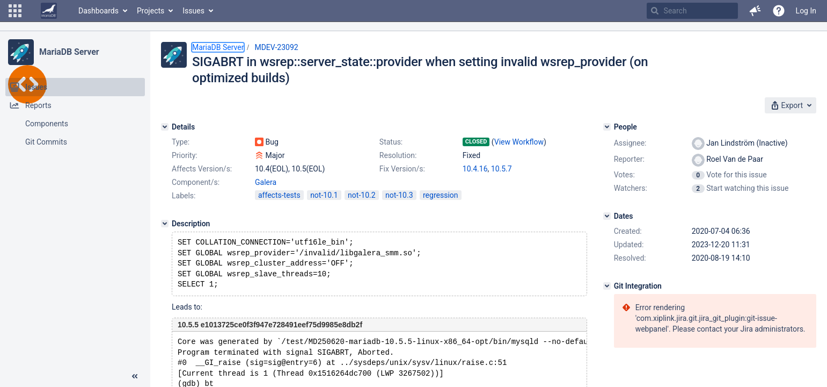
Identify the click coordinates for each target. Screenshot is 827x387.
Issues (193, 10)
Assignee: (630, 143)
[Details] (165, 127)
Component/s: (195, 182)
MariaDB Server (69, 52)
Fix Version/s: (402, 168)
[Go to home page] (48, 11)
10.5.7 (501, 168)
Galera (265, 182)
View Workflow (519, 142)
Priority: (184, 155)
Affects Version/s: (202, 168)
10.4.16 (475, 168)
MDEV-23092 (276, 47)
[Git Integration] (607, 286)
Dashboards (98, 10)
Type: (180, 142)
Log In (806, 10)
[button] (15, 11)
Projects (150, 10)
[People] (607, 127)
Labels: (183, 195)
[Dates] (607, 216)
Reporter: (629, 159)
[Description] (165, 223)
